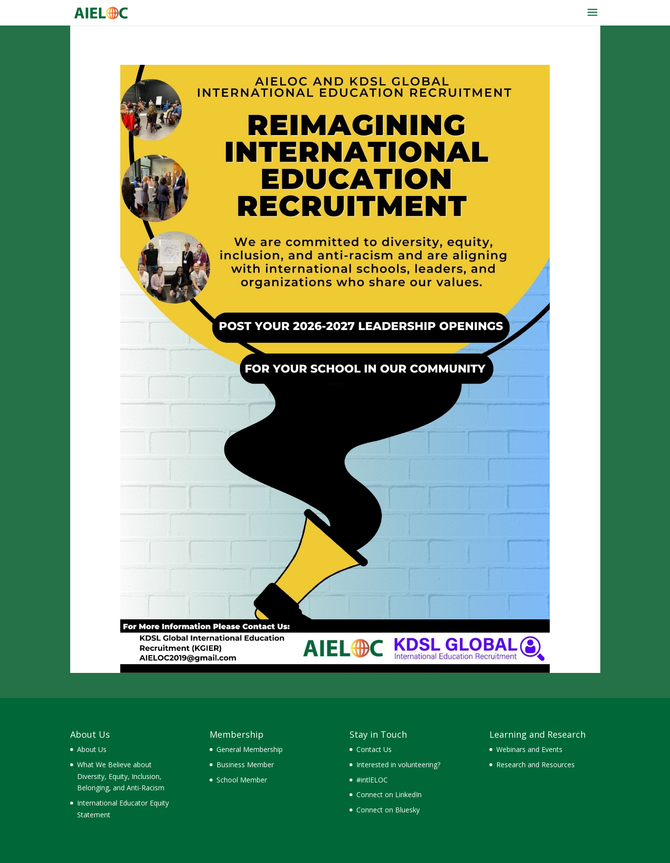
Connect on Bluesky (388, 809)
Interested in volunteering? (398, 764)
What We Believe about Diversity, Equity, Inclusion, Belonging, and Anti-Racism (120, 776)
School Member (241, 779)
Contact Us (374, 749)
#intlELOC (372, 779)
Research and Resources (535, 764)
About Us (92, 749)
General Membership (249, 749)
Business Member (245, 764)
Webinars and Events (529, 749)
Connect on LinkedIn (389, 794)
